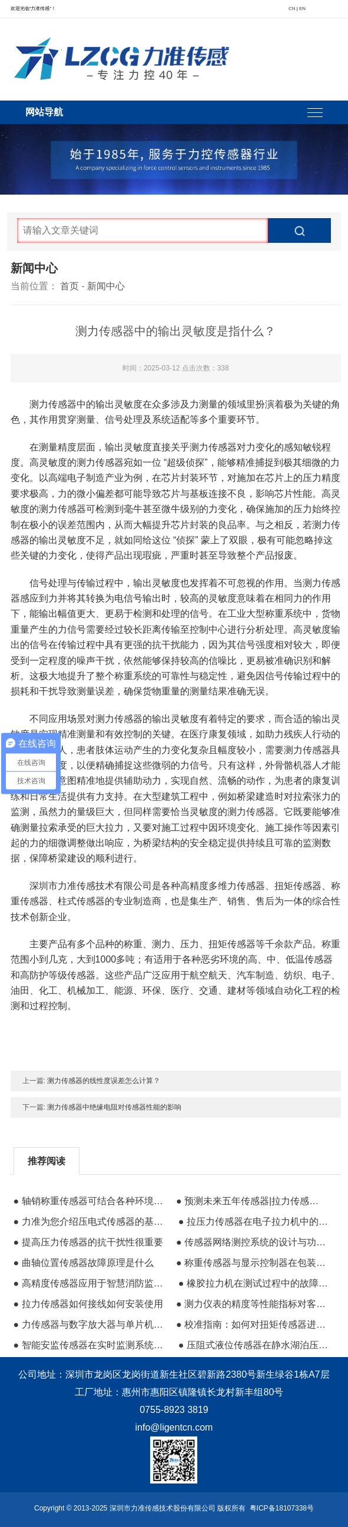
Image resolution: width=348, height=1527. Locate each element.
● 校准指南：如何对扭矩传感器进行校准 (252, 1324)
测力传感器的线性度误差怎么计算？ (103, 1081)
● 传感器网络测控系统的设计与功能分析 (252, 1242)
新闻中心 (106, 286)
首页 (69, 286)
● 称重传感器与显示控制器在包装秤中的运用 (252, 1263)
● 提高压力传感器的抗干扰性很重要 (88, 1242)
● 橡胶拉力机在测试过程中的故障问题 (254, 1283)
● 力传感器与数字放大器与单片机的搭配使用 (89, 1324)
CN (292, 8)
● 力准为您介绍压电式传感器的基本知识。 (89, 1222)
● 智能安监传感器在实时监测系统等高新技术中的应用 (89, 1345)
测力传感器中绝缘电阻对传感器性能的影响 (114, 1107)
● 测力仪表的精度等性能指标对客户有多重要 (252, 1304)
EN (302, 8)
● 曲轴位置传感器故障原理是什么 (84, 1263)
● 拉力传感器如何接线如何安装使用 (88, 1304)
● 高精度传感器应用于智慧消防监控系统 (89, 1283)
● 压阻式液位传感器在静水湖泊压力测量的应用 (254, 1345)
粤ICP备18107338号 (282, 1508)
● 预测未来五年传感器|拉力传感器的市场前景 (252, 1201)
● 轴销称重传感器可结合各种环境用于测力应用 (89, 1201)
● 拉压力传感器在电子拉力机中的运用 (254, 1222)
